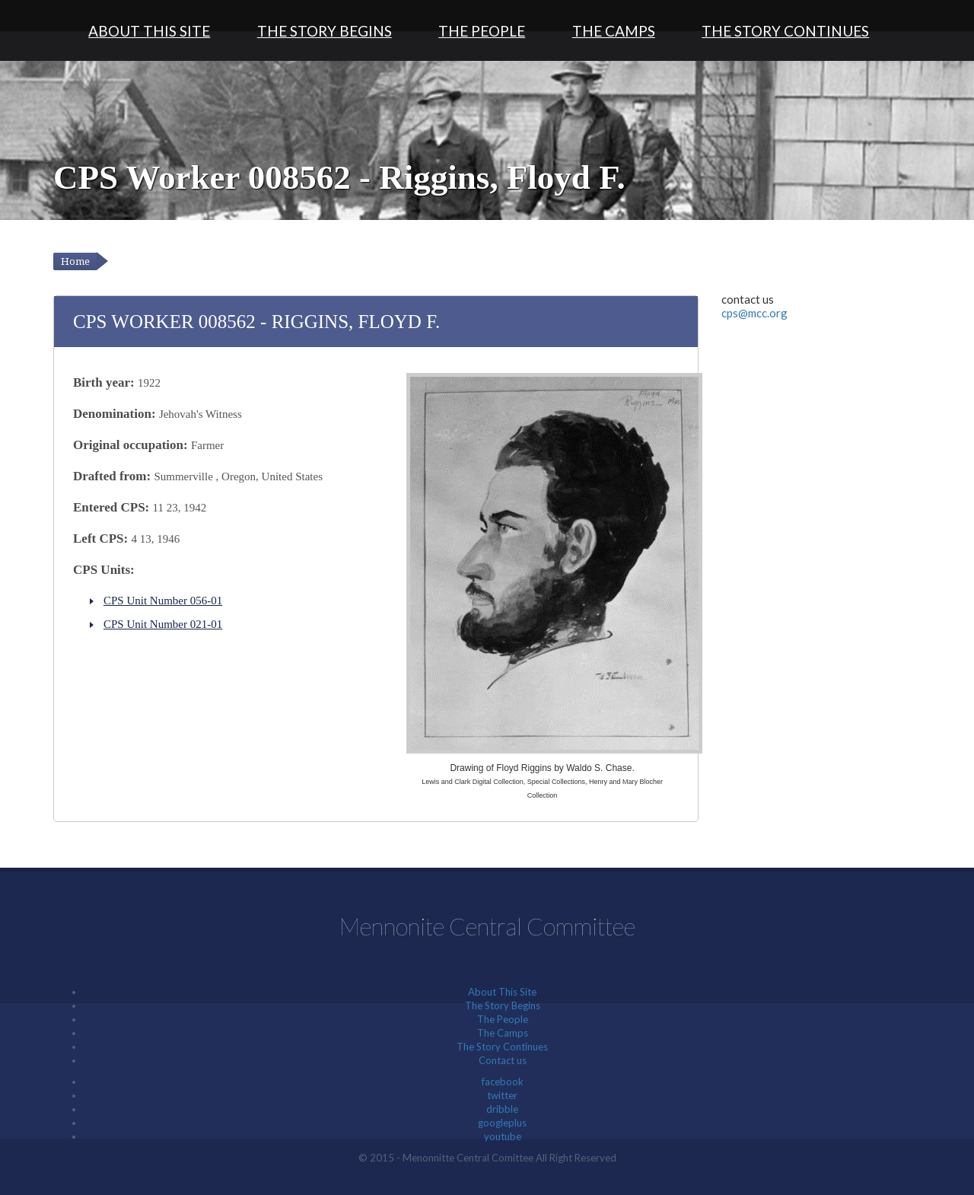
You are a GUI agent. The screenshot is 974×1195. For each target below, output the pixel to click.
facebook (503, 1082)
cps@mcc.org (754, 313)
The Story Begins (324, 31)
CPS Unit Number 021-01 (162, 624)
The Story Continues (785, 31)
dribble (502, 1109)
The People (481, 31)
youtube (502, 1136)
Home (75, 261)
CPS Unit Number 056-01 (162, 600)
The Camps (613, 31)
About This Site (149, 31)
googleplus (502, 1123)
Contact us (503, 1060)
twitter (502, 1095)
